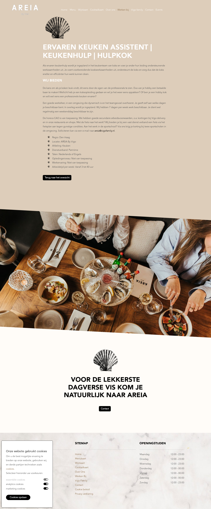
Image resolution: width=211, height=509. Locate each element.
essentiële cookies (15, 480)
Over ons (110, 10)
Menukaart (80, 458)
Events (159, 10)
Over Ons (80, 472)
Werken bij (123, 10)
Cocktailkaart (96, 10)
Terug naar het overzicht (57, 177)
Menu (73, 10)
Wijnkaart (83, 10)
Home (64, 10)
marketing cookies (15, 489)
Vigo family (137, 10)
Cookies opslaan (18, 497)
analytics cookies (14, 484)
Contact (149, 10)
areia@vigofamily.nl (105, 131)
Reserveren (190, 10)
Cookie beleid (82, 489)
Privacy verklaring (84, 494)
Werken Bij (80, 476)
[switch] (46, 484)
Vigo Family (81, 480)
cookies (10, 469)
